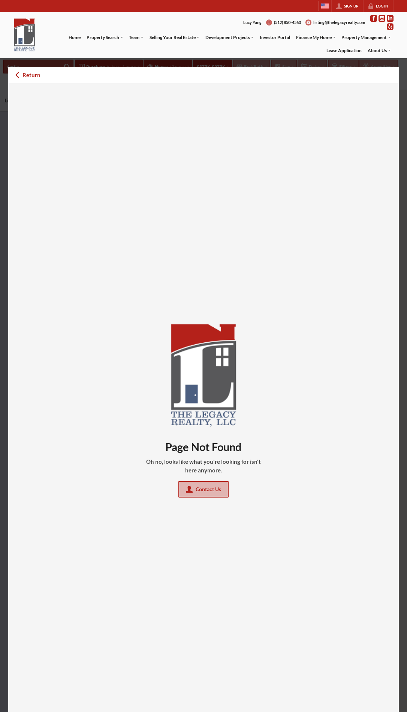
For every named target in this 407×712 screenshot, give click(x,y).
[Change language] (325, 6)
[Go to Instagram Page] (382, 18)
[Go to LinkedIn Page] (390, 18)
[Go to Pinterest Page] (390, 26)
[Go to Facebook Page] (373, 18)
